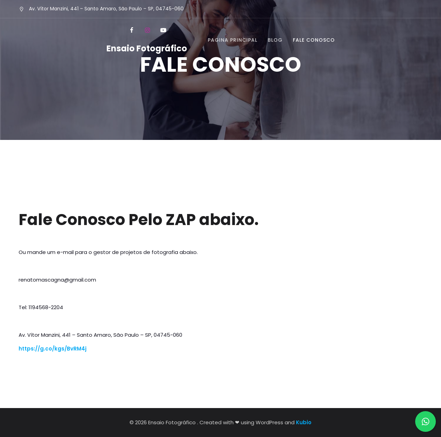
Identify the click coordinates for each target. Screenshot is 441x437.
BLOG (275, 40)
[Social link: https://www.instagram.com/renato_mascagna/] (147, 30)
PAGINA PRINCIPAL (232, 40)
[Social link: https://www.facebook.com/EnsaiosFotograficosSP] (131, 30)
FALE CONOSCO (314, 40)
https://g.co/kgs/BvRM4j (52, 348)
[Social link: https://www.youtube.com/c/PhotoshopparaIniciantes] (163, 30)
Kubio (303, 422)
